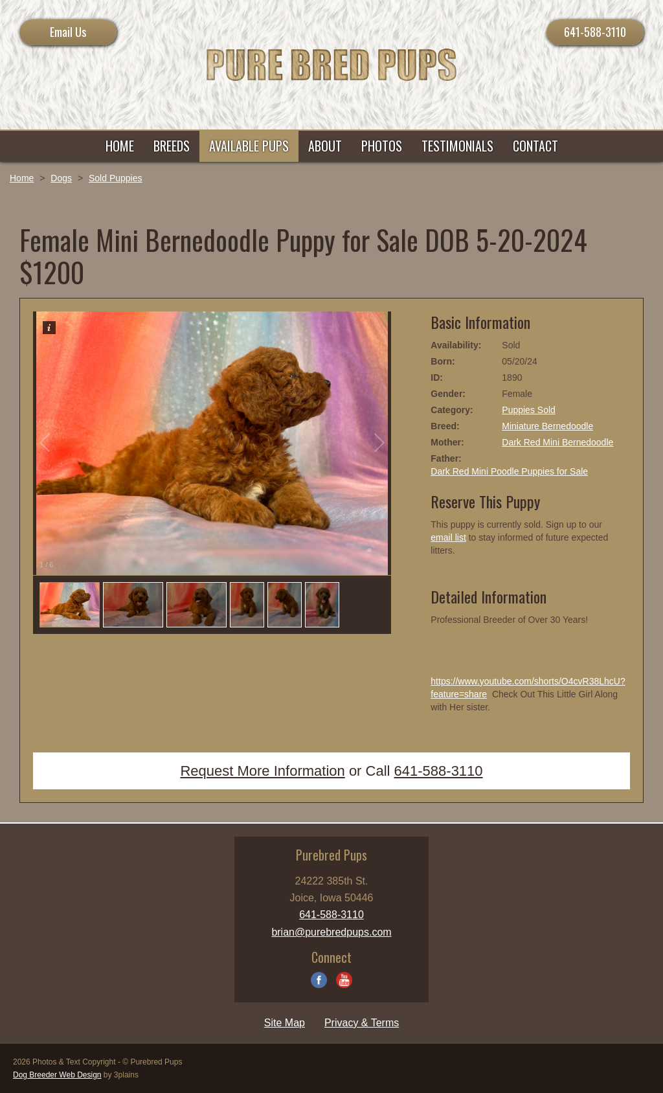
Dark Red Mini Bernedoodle (557, 442)
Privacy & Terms (361, 1022)
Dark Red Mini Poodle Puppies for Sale (509, 471)
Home (22, 178)
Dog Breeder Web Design (57, 1074)
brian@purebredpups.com (331, 932)
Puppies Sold (529, 410)
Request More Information (262, 771)
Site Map (284, 1022)
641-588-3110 (595, 31)
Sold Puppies (115, 178)
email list (448, 537)
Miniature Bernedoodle (547, 426)
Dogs (61, 178)
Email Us (68, 31)
